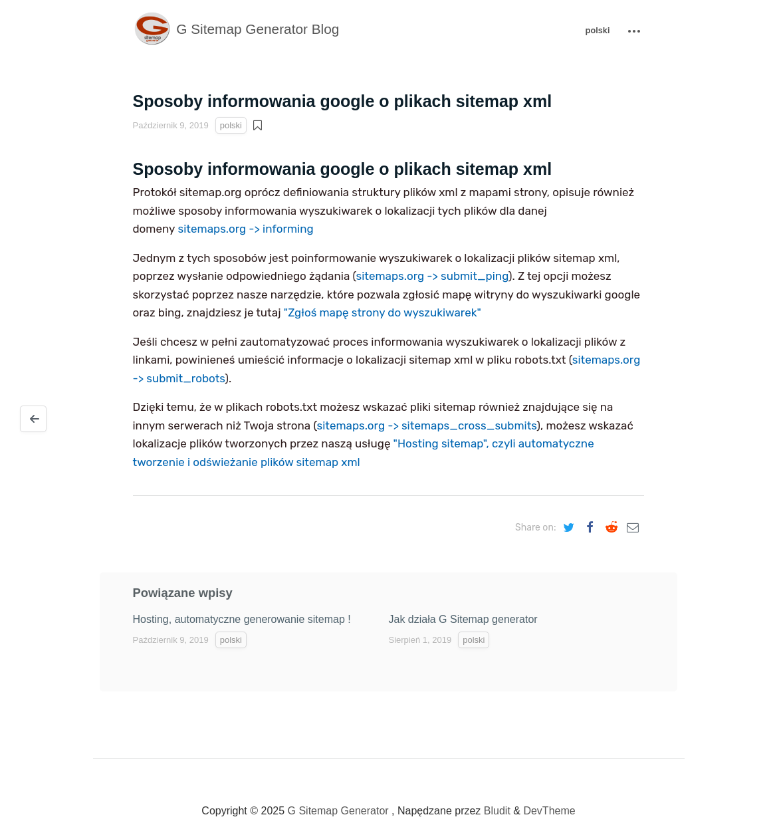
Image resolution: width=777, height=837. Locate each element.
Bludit (497, 810)
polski (597, 30)
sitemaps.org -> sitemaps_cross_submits (426, 425)
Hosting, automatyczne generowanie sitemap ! (242, 619)
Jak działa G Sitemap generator (462, 619)
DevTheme (549, 810)
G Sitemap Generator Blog (236, 29)
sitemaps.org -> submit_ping (432, 276)
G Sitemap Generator (338, 810)
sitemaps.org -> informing (246, 228)
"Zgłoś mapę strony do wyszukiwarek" (382, 312)
